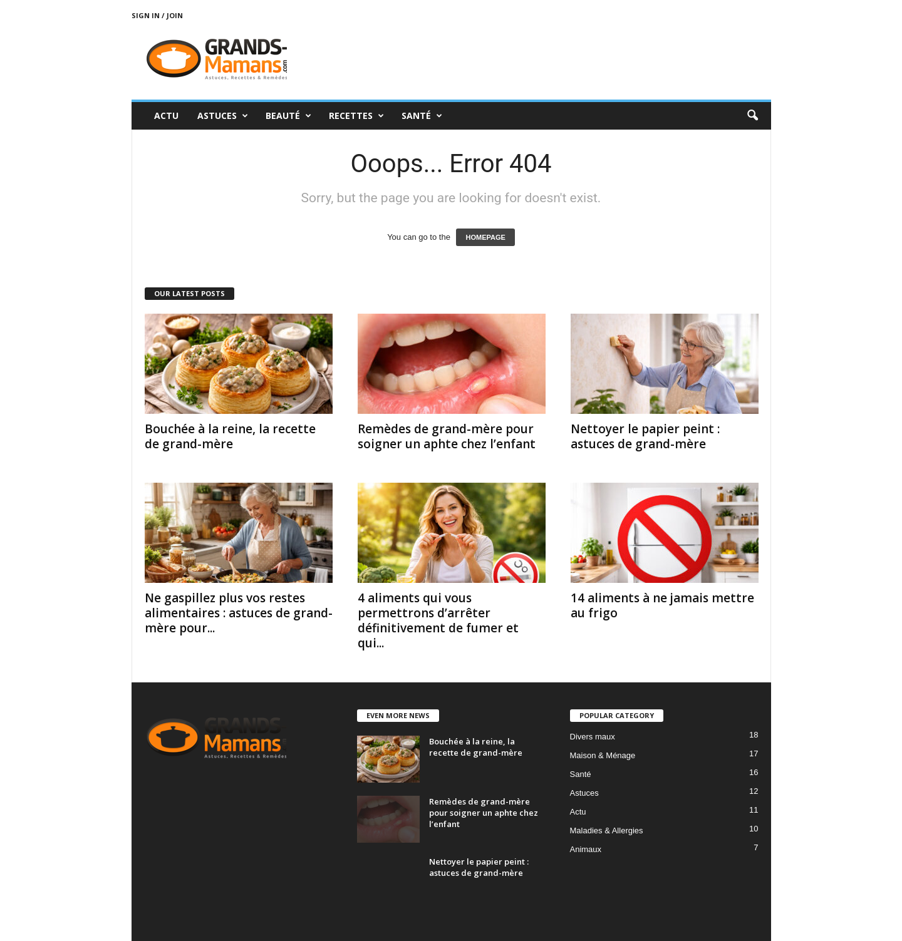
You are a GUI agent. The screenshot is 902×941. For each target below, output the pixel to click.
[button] (752, 116)
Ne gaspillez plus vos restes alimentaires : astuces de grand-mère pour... (239, 613)
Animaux (586, 849)
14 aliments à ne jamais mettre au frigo (662, 605)
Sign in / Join (157, 15)
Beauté (288, 116)
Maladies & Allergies (606, 830)
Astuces (222, 116)
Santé (422, 116)
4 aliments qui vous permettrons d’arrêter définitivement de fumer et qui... (438, 620)
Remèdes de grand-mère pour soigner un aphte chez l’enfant (447, 436)
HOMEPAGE (485, 237)
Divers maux (592, 736)
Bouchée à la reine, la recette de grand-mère (230, 436)
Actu (166, 115)
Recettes (356, 116)
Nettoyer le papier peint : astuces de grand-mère (645, 436)
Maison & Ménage (603, 755)
